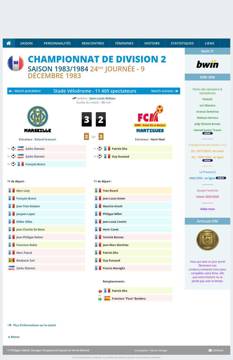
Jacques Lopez (25, 214)
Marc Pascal (24, 253)
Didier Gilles (24, 222)
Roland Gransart (45, 139)
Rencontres (93, 43)
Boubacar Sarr (25, 260)
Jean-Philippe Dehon (29, 237)
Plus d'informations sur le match (31, 325)
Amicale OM (207, 221)
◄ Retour (13, 337)
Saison (26, 43)
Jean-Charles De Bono (30, 229)
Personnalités (57, 43)
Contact (216, 350)
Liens (209, 43)
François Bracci (35, 164)
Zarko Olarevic (35, 149)
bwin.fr (207, 51)
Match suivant (162, 91)
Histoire (152, 43)
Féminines (124, 43)
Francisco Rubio (26, 245)
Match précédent (28, 91)
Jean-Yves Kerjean (28, 206)
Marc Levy (23, 191)
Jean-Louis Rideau (102, 98)
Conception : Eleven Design (150, 350)
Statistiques (182, 43)
